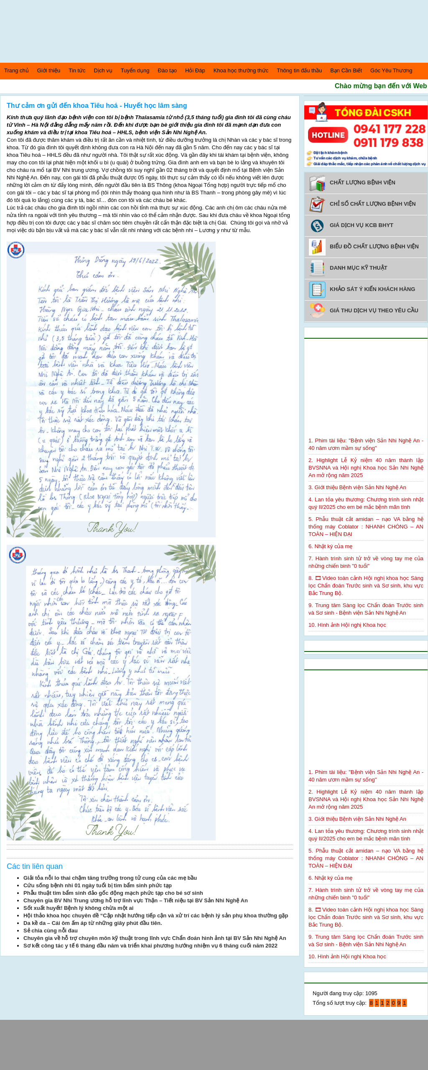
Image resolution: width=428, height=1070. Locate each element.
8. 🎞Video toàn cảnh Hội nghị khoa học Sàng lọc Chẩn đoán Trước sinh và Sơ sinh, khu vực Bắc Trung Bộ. (365, 585)
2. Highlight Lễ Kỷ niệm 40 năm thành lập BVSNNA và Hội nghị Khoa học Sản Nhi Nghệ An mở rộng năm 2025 (365, 467)
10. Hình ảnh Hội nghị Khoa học (347, 625)
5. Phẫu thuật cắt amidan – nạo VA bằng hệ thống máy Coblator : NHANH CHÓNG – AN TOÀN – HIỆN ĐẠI (365, 526)
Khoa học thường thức (241, 70)
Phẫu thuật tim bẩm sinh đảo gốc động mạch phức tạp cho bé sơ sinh (113, 893)
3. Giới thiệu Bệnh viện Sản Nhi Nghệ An (357, 487)
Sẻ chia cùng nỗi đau (50, 930)
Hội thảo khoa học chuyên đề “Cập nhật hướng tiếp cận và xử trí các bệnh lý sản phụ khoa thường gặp (155, 915)
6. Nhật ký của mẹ (330, 546)
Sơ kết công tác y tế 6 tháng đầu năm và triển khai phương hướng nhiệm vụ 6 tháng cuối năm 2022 (150, 945)
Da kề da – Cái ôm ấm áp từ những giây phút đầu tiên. (92, 923)
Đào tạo (167, 70)
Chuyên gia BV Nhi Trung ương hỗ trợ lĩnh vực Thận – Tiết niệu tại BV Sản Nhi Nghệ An (135, 900)
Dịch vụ (103, 70)
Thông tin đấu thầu (299, 70)
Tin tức (77, 70)
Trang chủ (16, 70)
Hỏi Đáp (195, 70)
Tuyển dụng (135, 70)
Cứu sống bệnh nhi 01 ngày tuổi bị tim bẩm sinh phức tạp (97, 885)
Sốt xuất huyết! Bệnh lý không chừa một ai (78, 908)
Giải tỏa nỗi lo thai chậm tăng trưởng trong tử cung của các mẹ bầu (110, 878)
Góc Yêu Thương (391, 70)
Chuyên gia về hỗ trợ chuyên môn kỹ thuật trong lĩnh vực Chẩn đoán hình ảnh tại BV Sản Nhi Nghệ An (154, 938)
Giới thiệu (48, 70)
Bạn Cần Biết (346, 70)
